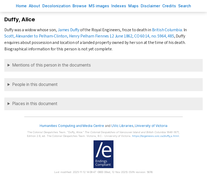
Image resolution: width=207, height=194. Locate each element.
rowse (80, 6)
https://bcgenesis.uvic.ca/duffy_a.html (155, 135)
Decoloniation (56, 6)
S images (99, 6)
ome (21, 6)
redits (169, 6)
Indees (118, 6)
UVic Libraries (122, 126)
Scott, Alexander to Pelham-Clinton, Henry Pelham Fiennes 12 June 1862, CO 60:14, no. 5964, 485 (89, 36)
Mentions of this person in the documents (51, 65)
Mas (133, 6)
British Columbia (167, 30)
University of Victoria (151, 126)
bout (34, 6)
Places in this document (34, 103)
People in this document (35, 84)
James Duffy (68, 30)
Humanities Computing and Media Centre (72, 126)
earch (184, 6)
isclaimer (150, 6)
